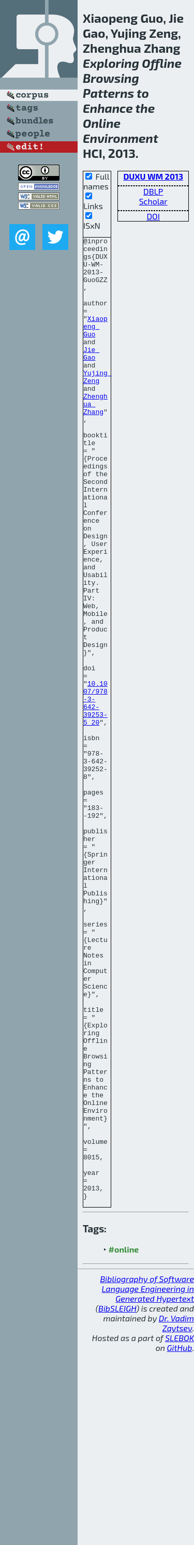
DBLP (153, 191)
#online (124, 1442)
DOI (153, 216)
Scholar (153, 201)
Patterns (108, 92)
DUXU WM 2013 (153, 176)
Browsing (111, 77)
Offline (162, 62)
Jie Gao (91, 377)
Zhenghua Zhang (95, 438)
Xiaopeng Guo (95, 345)
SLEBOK (179, 1530)
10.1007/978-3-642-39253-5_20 (95, 797)
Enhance (108, 107)
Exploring (111, 62)
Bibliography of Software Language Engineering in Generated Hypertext (147, 1481)
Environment (120, 137)
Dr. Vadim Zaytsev (176, 1515)
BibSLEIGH (117, 1501)
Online (102, 122)
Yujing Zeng (97, 405)
